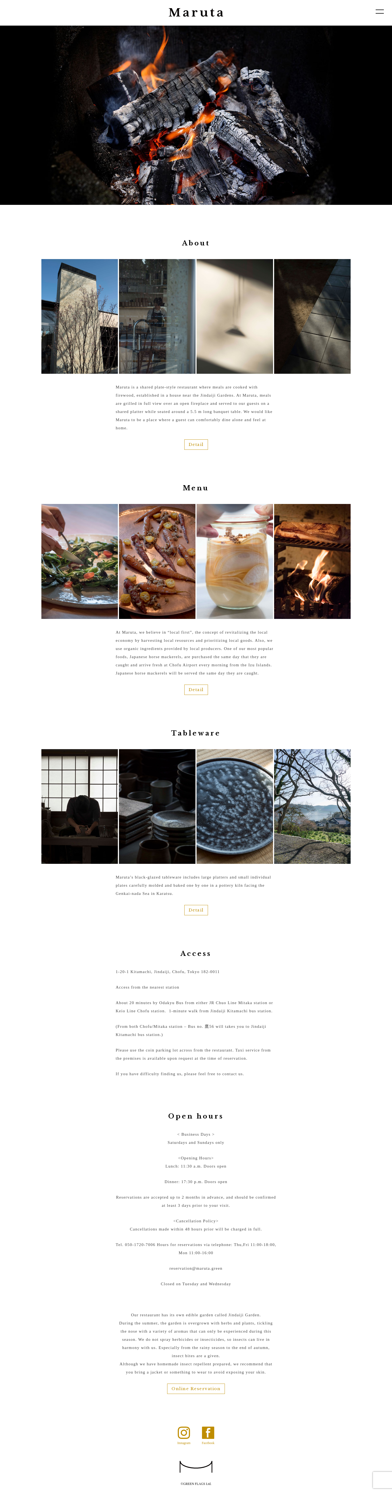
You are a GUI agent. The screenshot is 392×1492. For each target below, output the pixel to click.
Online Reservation (195, 1388)
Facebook (208, 1443)
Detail (196, 444)
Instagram (184, 1443)
